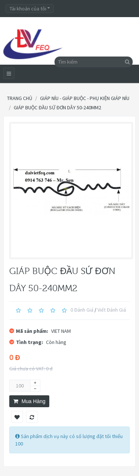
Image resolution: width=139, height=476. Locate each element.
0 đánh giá (81, 309)
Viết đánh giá (111, 309)
